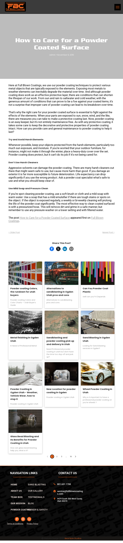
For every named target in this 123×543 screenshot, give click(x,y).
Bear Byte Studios (73, 538)
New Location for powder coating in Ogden (61, 391)
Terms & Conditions (15, 524)
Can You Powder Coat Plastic (95, 290)
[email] (29, 519)
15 (71, 456)
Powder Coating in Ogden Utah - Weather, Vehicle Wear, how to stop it (24, 394)
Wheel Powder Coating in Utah (97, 391)
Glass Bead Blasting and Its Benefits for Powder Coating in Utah (24, 440)
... (66, 456)
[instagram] (23, 519)
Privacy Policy (32, 524)
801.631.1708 (64, 484)
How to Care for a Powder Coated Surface (45, 217)
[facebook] (17, 519)
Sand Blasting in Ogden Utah (96, 339)
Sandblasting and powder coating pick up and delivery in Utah (60, 341)
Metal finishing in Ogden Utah (24, 339)
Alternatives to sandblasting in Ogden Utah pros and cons (59, 292)
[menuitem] (14, 484)
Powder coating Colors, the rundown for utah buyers (24, 292)
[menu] (117, 7)
